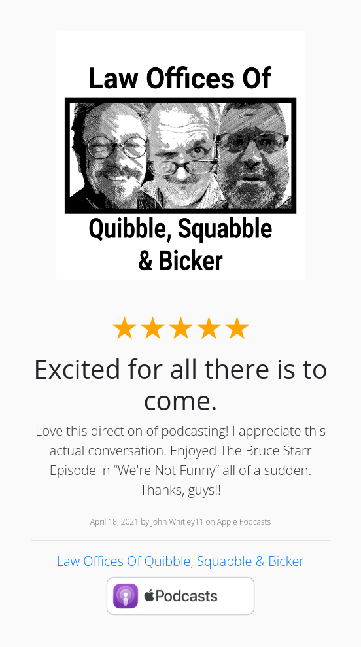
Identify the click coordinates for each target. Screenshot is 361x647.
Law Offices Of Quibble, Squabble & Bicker (180, 561)
